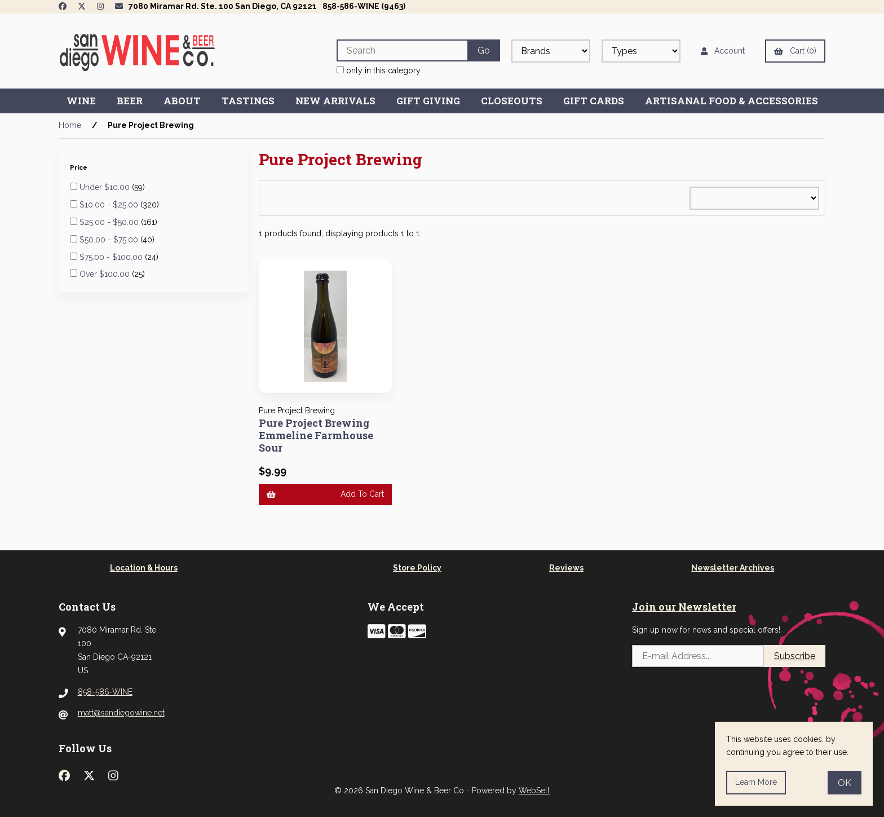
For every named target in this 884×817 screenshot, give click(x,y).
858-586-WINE (105, 691)
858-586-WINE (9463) (363, 6)
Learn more (756, 782)
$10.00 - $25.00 (109, 204)
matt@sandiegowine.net (121, 712)
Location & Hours (144, 567)
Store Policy (417, 567)
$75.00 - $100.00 (112, 257)
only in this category (379, 70)
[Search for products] (402, 50)
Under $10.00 (105, 187)
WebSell (534, 790)
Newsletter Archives (732, 567)
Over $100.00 (105, 274)
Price (79, 167)
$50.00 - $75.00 (109, 239)
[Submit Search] (483, 50)
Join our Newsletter (684, 606)
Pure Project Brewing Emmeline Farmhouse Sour (316, 435)
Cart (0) (795, 50)
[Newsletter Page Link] (119, 6)
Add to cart (325, 493)
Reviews (566, 567)
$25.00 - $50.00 (110, 222)
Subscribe (794, 656)
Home (70, 125)
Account (723, 50)
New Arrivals (335, 100)
